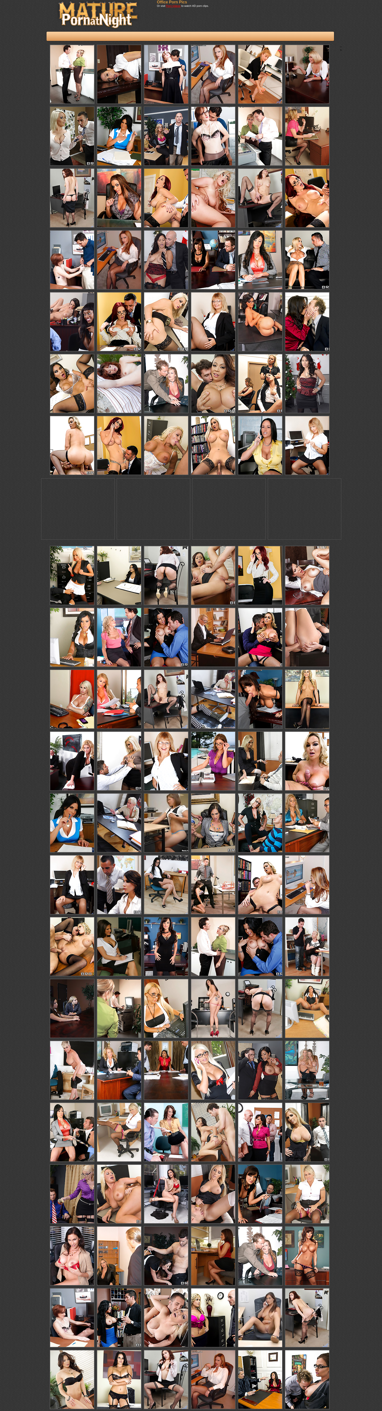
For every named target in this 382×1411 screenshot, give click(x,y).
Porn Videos (173, 5)
